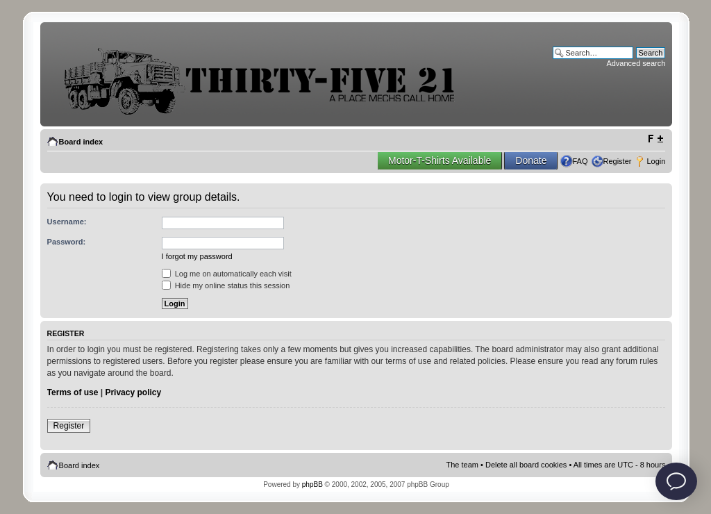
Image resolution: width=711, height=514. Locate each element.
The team (462, 465)
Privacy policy (133, 392)
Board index (81, 142)
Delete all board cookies (526, 465)
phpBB (312, 484)
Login (655, 161)
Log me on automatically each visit (227, 274)
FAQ (579, 161)
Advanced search (635, 63)
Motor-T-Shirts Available (439, 160)
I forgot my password (197, 256)
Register (617, 161)
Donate (530, 160)
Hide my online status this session (226, 285)
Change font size (655, 139)
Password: (66, 242)
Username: (67, 221)
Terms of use (73, 392)
